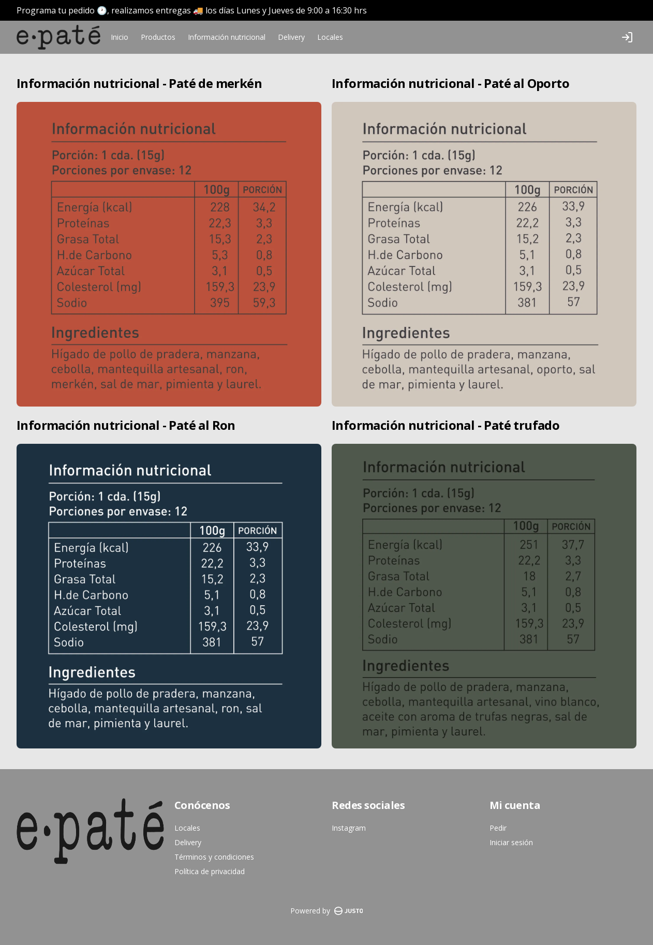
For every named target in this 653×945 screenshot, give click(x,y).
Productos (158, 37)
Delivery (291, 37)
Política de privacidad (209, 871)
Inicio (119, 37)
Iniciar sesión (511, 842)
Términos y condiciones (214, 857)
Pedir (498, 828)
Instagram (349, 828)
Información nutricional (226, 37)
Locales (330, 37)
